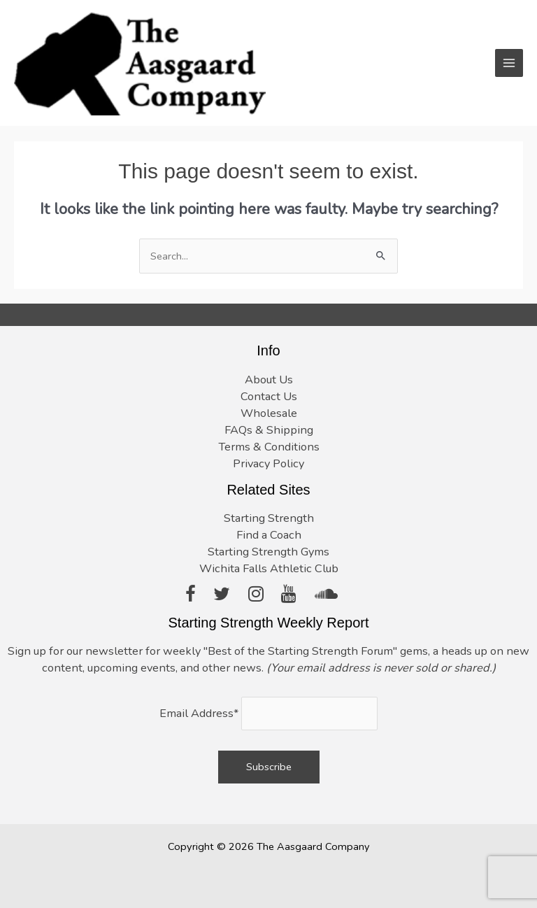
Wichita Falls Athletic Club (268, 568)
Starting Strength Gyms (268, 552)
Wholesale (269, 413)
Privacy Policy (268, 463)
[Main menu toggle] (509, 63)
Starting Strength (269, 518)
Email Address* (198, 713)
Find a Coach (268, 535)
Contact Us (269, 396)
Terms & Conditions (269, 447)
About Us (269, 379)
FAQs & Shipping (268, 430)
